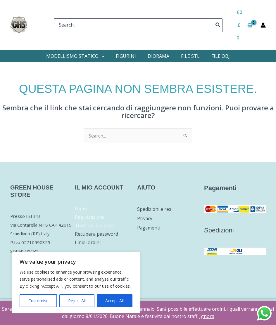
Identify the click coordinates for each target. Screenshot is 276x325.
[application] (101, 56)
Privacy (145, 218)
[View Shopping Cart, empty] (244, 25)
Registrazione (90, 217)
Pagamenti (149, 228)
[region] (76, 282)
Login (81, 209)
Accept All (114, 300)
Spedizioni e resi (155, 209)
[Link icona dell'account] (263, 25)
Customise (38, 300)
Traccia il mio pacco (96, 226)
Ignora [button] (206, 316)
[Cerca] (218, 25)
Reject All (77, 300)
